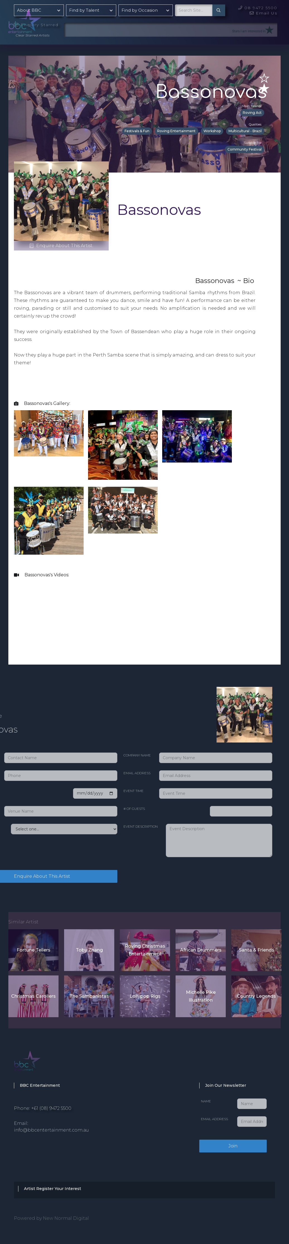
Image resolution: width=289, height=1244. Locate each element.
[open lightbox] (49, 433)
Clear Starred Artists (33, 35)
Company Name (137, 755)
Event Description (140, 826)
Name (206, 1101)
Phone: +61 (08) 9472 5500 (42, 1108)
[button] (39, 10)
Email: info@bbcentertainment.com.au (51, 1127)
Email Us (263, 13)
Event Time (133, 791)
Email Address (136, 773)
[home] (39, 19)
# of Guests (134, 809)
